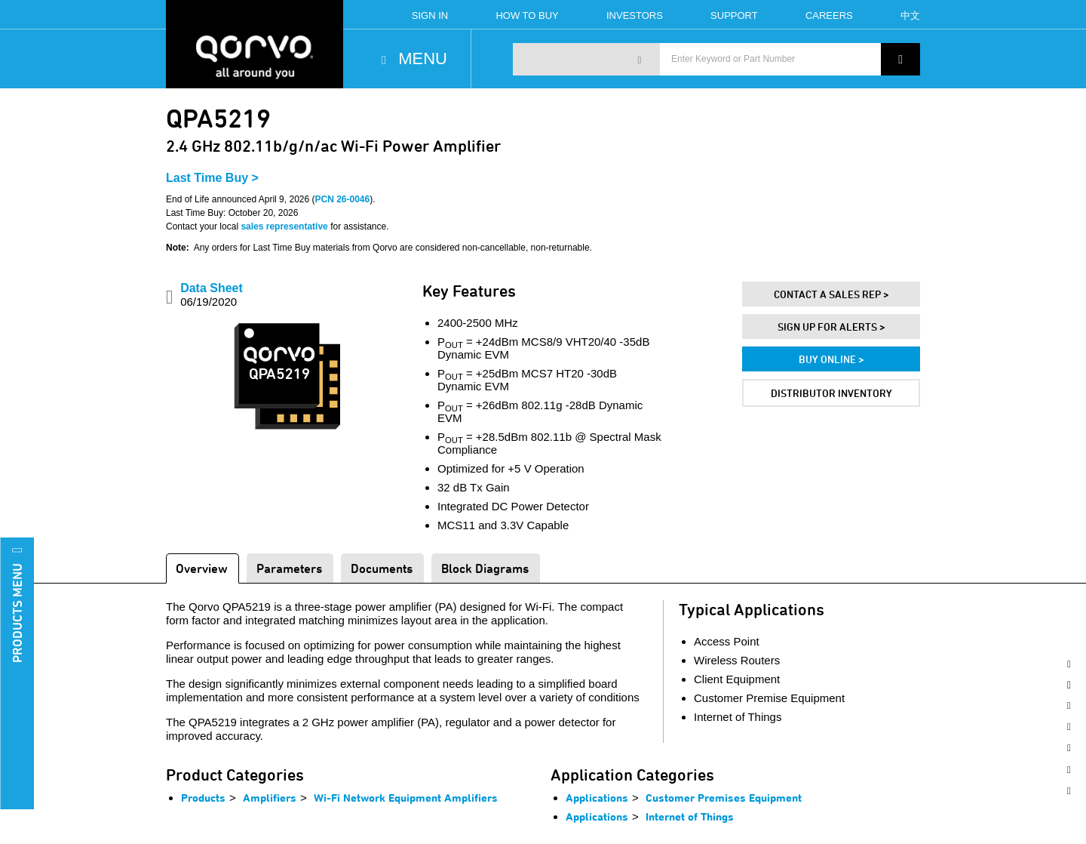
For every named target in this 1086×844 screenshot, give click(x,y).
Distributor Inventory (831, 393)
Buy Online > (831, 359)
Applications (597, 797)
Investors (634, 15)
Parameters (289, 568)
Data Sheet (211, 295)
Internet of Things (690, 816)
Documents (382, 568)
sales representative (284, 226)
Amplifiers (269, 797)
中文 (910, 15)
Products (203, 797)
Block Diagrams (485, 568)
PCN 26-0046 (342, 199)
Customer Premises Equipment (724, 797)
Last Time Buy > (212, 177)
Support (734, 15)
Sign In (430, 15)
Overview (202, 568)
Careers (829, 15)
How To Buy (526, 15)
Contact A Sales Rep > (831, 294)
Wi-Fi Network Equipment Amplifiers (406, 797)
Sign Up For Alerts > (831, 326)
